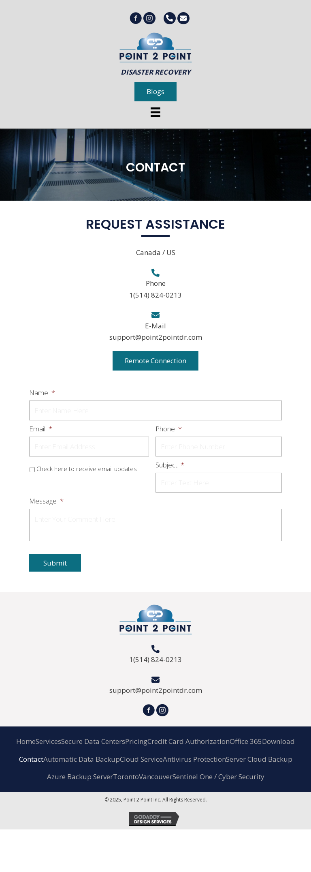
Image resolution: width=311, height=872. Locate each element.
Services (48, 741)
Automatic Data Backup (81, 759)
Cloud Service (141, 759)
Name (42, 392)
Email (40, 428)
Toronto (126, 776)
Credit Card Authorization (188, 741)
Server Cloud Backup (259, 759)
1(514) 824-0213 (155, 295)
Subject (170, 465)
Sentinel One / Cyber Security (218, 776)
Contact (31, 759)
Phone (169, 428)
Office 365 (246, 741)
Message (46, 501)
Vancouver (156, 776)
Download (278, 741)
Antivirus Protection (194, 759)
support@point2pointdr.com (155, 337)
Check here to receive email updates (86, 469)
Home (26, 741)
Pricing (136, 741)
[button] (155, 91)
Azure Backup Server (80, 776)
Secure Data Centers (93, 741)
